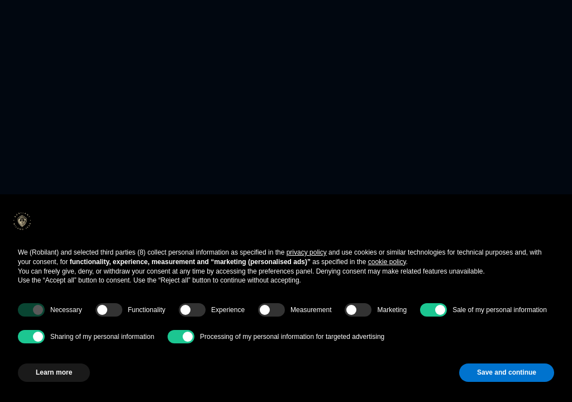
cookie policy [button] (387, 262)
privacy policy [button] (307, 252)
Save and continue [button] (506, 372)
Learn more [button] (54, 372)
